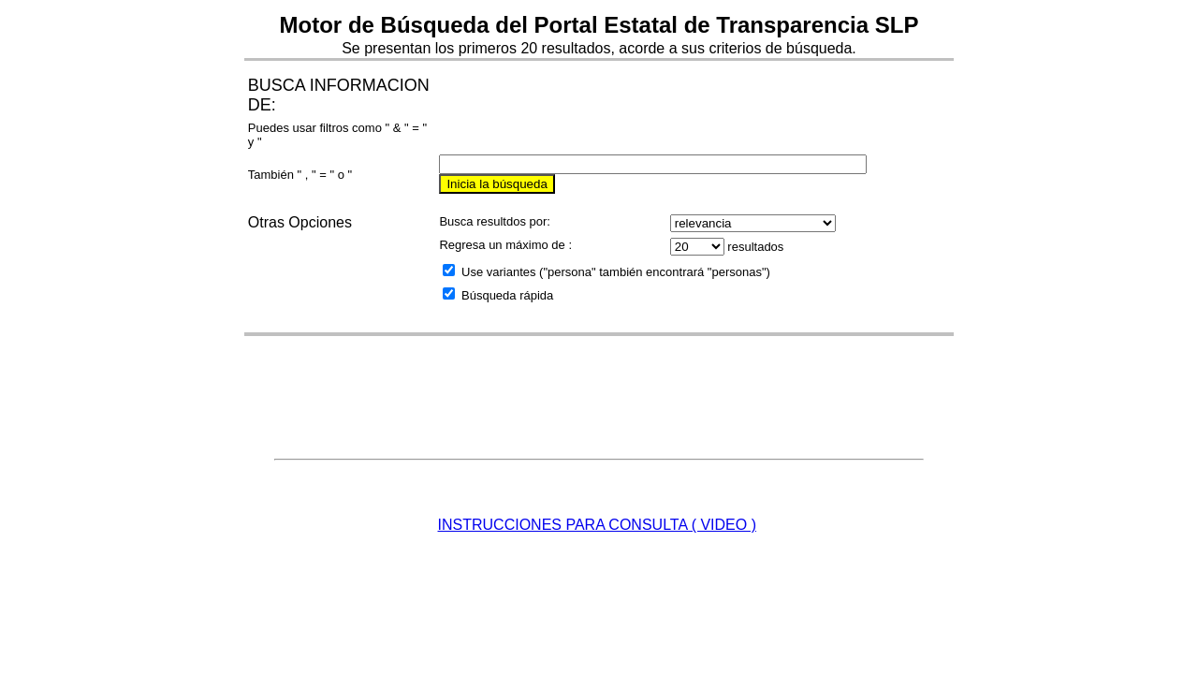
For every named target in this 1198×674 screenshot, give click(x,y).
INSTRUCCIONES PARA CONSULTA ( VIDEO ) (597, 525)
